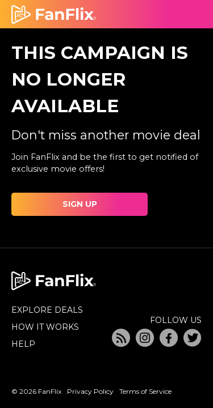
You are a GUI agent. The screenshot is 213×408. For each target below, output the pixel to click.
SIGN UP (79, 204)
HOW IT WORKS (45, 327)
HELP (23, 344)
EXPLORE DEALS (47, 310)
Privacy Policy (90, 391)
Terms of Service (145, 391)
